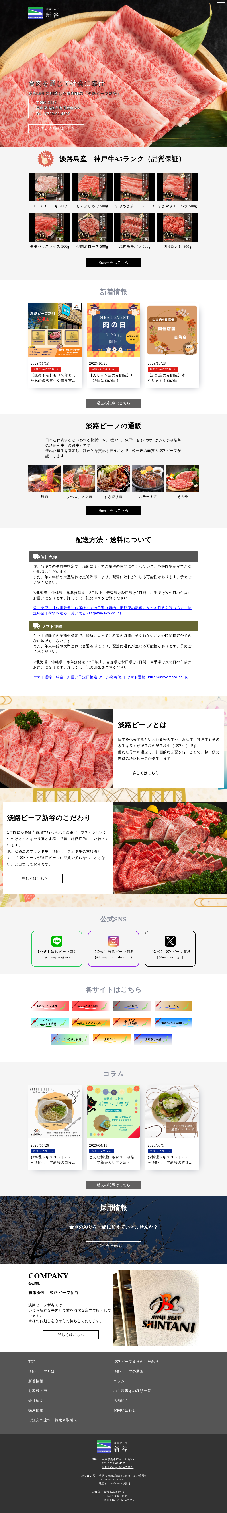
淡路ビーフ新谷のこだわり (136, 1361)
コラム (119, 1381)
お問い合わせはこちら (56, 128)
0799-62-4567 (57, 114)
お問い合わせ (125, 1410)
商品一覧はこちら (113, 262)
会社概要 (35, 1400)
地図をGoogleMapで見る (117, 1467)
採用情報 (35, 1410)
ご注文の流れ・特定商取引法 (52, 1420)
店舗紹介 (121, 1400)
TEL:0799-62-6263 (111, 1479)
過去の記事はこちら (114, 403)
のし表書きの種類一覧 (132, 1391)
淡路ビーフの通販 (129, 1371)
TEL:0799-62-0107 (116, 1496)
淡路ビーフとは (41, 1371)
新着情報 (35, 1381)
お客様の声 (37, 1391)
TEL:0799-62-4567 (114, 1463)
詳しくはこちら (146, 773)
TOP (32, 1361)
